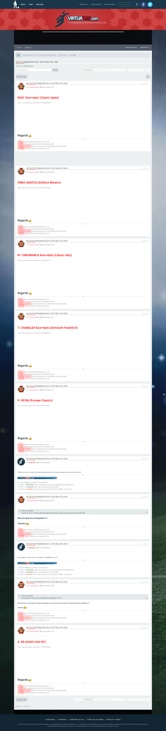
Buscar (28, 47)
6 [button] (123, 70)
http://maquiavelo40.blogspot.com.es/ (37, 142)
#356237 (145, 83)
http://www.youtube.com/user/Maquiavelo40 (39, 144)
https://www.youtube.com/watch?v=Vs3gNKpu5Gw (34, 333)
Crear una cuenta (131, 47)
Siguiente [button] (146, 70)
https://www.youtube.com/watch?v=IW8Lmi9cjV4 (34, 405)
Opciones (79, 699)
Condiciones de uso (76, 719)
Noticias (39, 4)
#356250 (145, 496)
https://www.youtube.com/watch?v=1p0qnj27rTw (34, 260)
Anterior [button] (108, 70)
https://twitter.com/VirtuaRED (37, 482)
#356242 (145, 386)
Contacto (83, 4)
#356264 (145, 582)
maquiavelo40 (34, 87)
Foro (31, 4)
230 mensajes (88, 70)
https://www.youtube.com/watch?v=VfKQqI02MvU (34, 103)
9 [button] (132, 70)
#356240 (145, 313)
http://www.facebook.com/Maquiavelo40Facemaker (49, 146)
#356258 (145, 544)
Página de (99, 70)
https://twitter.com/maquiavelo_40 (37, 148)
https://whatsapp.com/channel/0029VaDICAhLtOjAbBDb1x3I (53, 485)
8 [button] (129, 70)
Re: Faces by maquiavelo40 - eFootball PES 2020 (46, 83)
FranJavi (32, 463)
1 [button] (113, 70)
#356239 (145, 241)
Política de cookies (113, 719)
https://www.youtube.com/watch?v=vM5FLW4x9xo (34, 647)
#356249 (145, 458)
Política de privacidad (95, 719)
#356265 (145, 627)
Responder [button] (21, 77)
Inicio (23, 4)
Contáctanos (50, 719)
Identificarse (109, 4)
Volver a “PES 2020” (23, 706)
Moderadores (28, 66)
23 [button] (139, 70)
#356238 (145, 168)
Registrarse (96, 4)
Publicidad (62, 719)
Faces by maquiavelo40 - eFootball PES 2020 (37, 62)
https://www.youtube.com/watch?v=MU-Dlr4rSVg (34, 188)
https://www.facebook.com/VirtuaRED (46, 487)
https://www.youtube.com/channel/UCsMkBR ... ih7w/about (52, 489)
